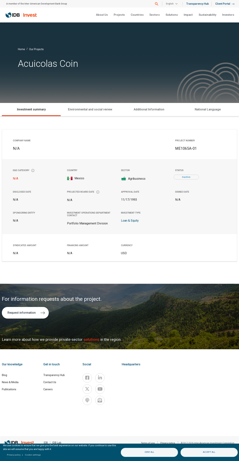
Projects (119, 14)
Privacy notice (167, 443)
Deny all (149, 452)
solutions (91, 339)
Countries (137, 14)
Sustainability (207, 14)
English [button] (170, 3)
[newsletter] (100, 400)
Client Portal (225, 3)
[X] (87, 389)
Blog (4, 375)
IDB (46, 442)
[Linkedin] (100, 378)
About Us (102, 14)
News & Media (10, 382)
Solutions (172, 14)
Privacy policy (14, 455)
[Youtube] (100, 389)
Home (21, 49)
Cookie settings (33, 455)
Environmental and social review (90, 109)
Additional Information (149, 109)
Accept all (209, 452)
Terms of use (148, 443)
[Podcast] (87, 400)
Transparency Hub (197, 3)
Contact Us (49, 382)
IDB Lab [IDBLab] (56, 442)
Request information (26, 312)
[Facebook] (87, 378)
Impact (188, 14)
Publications (9, 389)
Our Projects (36, 49)
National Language (208, 109)
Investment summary (31, 109)
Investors (228, 14)
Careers (48, 389)
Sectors (154, 14)
